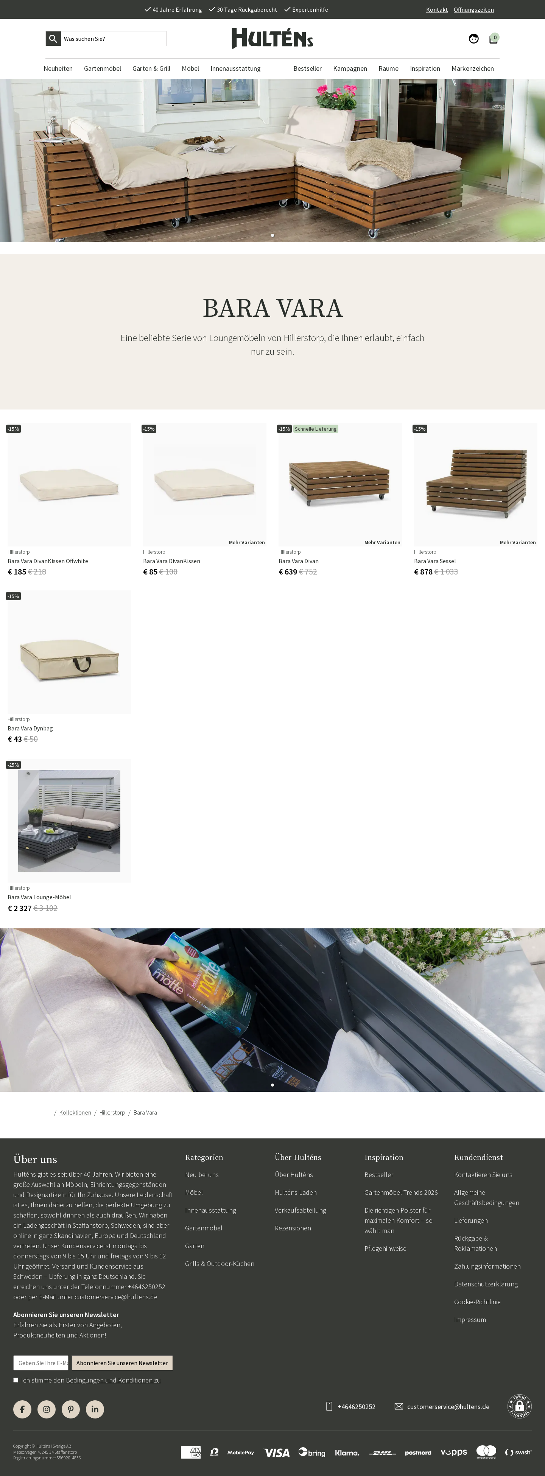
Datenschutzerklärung (486, 1284)
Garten (194, 1245)
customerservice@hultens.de (116, 1296)
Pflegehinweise (385, 1248)
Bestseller (378, 1174)
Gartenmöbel (204, 1228)
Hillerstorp (112, 1112)
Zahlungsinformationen (487, 1266)
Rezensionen (293, 1228)
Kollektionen (75, 1112)
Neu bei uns (202, 1174)
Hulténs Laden (296, 1192)
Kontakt (437, 9)
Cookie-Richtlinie (477, 1301)
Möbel (194, 1192)
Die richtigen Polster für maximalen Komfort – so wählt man (398, 1220)
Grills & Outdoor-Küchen (219, 1263)
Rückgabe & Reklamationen (475, 1243)
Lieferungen (471, 1220)
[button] (272, 235)
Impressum (470, 1319)
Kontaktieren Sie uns (483, 1174)
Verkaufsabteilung (300, 1210)
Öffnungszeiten (474, 9)
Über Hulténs (294, 1174)
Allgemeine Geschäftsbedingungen (486, 1197)
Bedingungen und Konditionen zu (113, 1380)
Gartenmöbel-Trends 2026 (401, 1192)
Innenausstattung (210, 1210)
